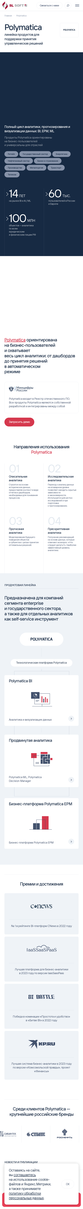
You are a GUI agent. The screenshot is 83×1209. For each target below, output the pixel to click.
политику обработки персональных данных (32, 1193)
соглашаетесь (25, 1175)
